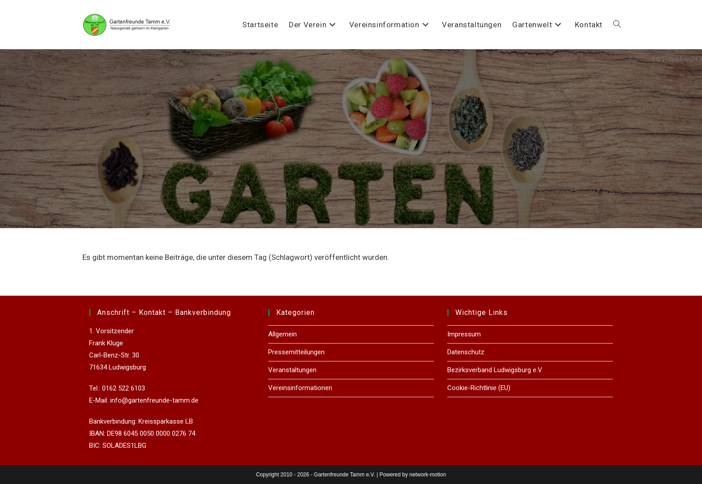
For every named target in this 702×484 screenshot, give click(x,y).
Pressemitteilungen (296, 352)
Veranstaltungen (292, 370)
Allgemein (282, 334)
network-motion (427, 474)
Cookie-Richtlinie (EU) (478, 388)
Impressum (464, 334)
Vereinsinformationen (300, 388)
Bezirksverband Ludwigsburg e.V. (495, 370)
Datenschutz (465, 352)
